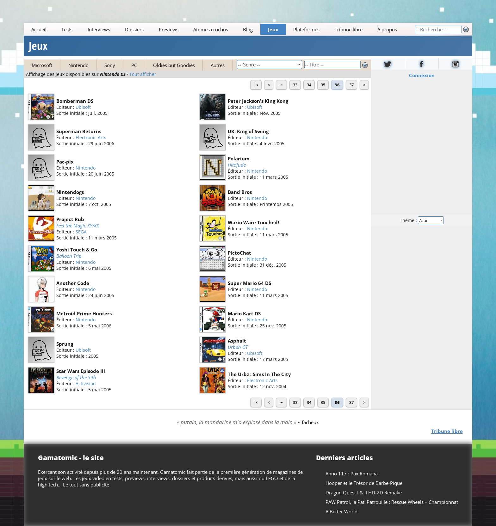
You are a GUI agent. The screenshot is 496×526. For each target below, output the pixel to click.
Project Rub (70, 219)
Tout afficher (142, 74)
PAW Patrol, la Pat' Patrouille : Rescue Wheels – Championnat (392, 502)
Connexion (421, 75)
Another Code (72, 283)
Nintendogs (70, 192)
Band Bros (240, 192)
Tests (66, 29)
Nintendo (78, 65)
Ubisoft (83, 107)
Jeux (273, 29)
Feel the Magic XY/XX (77, 225)
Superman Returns (78, 131)
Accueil (38, 29)
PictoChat (239, 253)
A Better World (341, 511)
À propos (387, 29)
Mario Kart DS (244, 313)
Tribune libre (349, 29)
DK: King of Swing (248, 131)
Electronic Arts (91, 137)
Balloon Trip (69, 256)
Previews (168, 29)
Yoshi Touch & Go (76, 249)
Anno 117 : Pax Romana (352, 473)
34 (309, 85)
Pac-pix (65, 161)
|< (256, 85)
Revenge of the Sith (76, 377)
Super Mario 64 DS (249, 283)
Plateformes (307, 29)
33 (295, 85)
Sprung (64, 344)
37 (351, 85)
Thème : (421, 220)
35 (323, 85)
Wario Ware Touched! (253, 222)
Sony (109, 65)
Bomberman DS (74, 101)
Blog (248, 29)
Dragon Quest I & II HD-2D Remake (364, 492)
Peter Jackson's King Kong (258, 101)
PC (134, 65)
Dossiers (134, 29)
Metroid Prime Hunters (84, 313)
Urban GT (238, 347)
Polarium (239, 158)
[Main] (219, 29)
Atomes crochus (210, 29)
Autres (218, 65)
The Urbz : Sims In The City (259, 374)
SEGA (81, 232)
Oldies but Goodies (174, 65)
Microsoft (42, 65)
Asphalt (237, 340)
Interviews (99, 29)
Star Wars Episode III (80, 371)
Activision (86, 384)
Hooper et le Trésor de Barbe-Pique (364, 483)
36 (337, 85)
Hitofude (237, 165)
